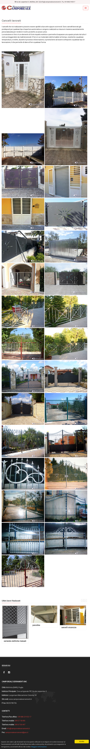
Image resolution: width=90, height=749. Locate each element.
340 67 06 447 (20, 725)
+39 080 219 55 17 (24, 717)
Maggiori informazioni (39, 747)
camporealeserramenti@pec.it (16, 732)
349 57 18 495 (20, 721)
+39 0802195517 (69, 2)
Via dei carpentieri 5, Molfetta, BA (26, 2)
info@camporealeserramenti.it (50, 2)
